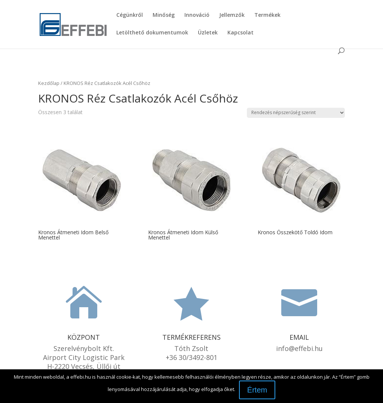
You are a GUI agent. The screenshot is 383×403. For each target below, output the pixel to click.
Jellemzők (232, 15)
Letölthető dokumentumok (152, 33)
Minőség (164, 15)
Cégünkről (129, 15)
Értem (257, 390)
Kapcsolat (240, 33)
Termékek (267, 15)
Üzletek (208, 33)
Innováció (196, 15)
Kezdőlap (48, 83)
